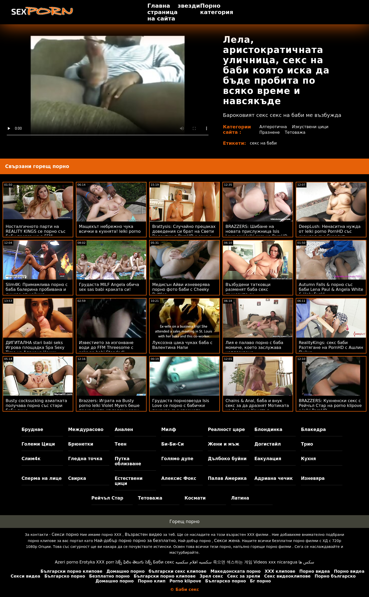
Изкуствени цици (311, 126)
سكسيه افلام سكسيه (194, 562)
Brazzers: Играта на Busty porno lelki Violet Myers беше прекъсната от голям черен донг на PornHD (109, 408)
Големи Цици (38, 444)
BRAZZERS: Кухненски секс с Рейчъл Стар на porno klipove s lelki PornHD (330, 405)
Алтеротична (273, 126)
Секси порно (65, 534)
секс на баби (263, 143)
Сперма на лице (42, 478)
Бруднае (32, 429)
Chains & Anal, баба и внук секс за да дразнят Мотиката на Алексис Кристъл (257, 405)
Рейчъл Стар (107, 498)
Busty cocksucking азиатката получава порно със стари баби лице (36, 405)
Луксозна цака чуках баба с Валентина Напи (182, 345)
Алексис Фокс (178, 478)
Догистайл (267, 444)
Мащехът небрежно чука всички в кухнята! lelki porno (110, 229)
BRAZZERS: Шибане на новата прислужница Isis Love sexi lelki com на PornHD (256, 231)
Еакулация (267, 458)
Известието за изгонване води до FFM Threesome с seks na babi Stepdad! (106, 347)
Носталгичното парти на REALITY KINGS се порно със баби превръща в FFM (36, 231)
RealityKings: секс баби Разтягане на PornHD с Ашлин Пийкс (331, 347)
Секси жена (227, 540)
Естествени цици (128, 481)
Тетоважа (295, 132)
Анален (124, 429)
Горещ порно (184, 521)
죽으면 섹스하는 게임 (232, 562)
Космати (195, 498)
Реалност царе (226, 429)
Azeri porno (66, 562)
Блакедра (313, 429)
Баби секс (163, 562)
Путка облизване (128, 461)
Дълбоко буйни (227, 458)
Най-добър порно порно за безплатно (135, 540)
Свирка (77, 478)
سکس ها (306, 562)
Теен (120, 444)
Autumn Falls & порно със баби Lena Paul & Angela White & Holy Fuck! (331, 289)
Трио (307, 444)
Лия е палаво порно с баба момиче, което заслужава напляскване (254, 347)
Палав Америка (227, 478)
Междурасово (86, 429)
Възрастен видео (143, 534)
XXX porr (105, 562)
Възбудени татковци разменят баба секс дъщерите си (248, 289)
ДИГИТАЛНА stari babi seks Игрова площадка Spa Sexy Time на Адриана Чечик (35, 347)
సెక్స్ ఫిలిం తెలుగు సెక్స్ (133, 562)
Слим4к (31, 458)
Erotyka (87, 562)
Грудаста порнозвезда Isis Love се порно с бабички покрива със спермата (180, 405)
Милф (168, 429)
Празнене (269, 132)
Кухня (308, 458)
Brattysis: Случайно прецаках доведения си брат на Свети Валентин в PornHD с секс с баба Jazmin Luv (184, 234)
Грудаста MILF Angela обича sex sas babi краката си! (109, 287)
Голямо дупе (177, 458)
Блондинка (268, 429)
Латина (240, 498)
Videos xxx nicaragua (275, 562)
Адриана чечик (273, 478)
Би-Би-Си (172, 444)
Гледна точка (85, 458)
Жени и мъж (223, 444)
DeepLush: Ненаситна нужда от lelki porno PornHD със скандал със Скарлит (330, 231)
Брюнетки (80, 444)
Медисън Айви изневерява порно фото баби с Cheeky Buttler (181, 289)
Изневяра (313, 478)
